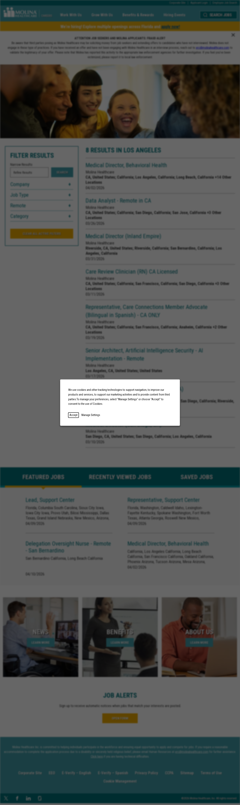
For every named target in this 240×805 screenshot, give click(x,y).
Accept (73, 414)
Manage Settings (90, 414)
